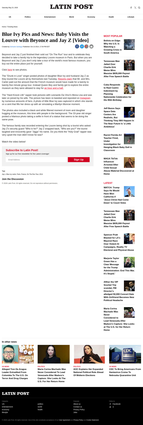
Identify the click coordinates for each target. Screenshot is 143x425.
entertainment (7, 407)
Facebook (116, 404)
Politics (28, 17)
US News (5, 366)
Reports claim (65, 79)
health (40, 410)
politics (40, 404)
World (71, 17)
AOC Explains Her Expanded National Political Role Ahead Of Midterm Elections (88, 372)
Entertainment (49, 17)
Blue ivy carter (11, 174)
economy (5, 410)
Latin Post (71, 6)
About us (77, 404)
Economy (91, 17)
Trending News (12, 27)
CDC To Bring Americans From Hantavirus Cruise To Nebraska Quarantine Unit (125, 372)
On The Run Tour (33, 174)
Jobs (75, 412)
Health (111, 17)
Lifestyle (131, 17)
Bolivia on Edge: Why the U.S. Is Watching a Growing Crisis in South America (113, 46)
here (10, 69)
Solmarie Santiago (16, 47)
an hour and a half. (53, 88)
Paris (18, 174)
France (23, 174)
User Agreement (64, 420)
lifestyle (5, 412)
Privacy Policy (79, 410)
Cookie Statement (93, 420)
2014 (41, 174)
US (10, 17)
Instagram (85, 98)
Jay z (4, 174)
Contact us (77, 407)
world (40, 407)
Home (4, 27)
